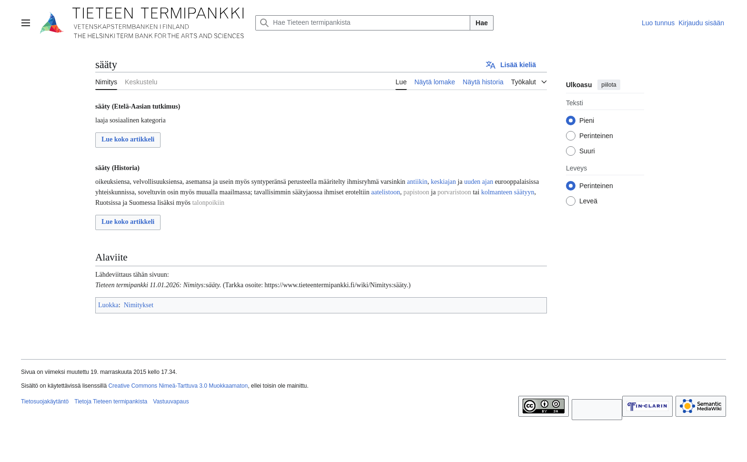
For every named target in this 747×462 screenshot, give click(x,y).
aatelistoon (385, 192)
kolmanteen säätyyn (508, 192)
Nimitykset (138, 305)
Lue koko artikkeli (127, 139)
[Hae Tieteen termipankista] (362, 22)
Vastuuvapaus (171, 401)
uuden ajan (478, 181)
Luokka (108, 305)
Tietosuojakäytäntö (45, 401)
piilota (608, 84)
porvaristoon (454, 192)
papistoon (416, 192)
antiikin (417, 181)
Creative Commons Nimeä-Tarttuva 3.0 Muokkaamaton (178, 385)
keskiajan (443, 181)
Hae (481, 23)
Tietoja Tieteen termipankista (110, 401)
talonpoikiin (208, 202)
